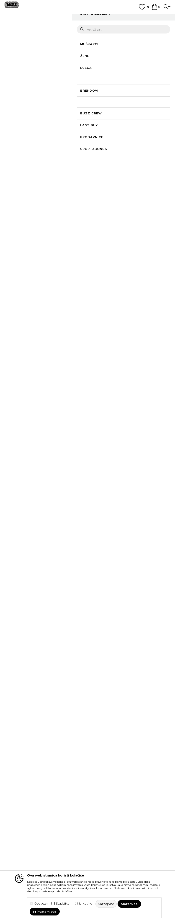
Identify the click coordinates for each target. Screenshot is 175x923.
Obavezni (41, 903)
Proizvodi (61, 28)
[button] (17, 77)
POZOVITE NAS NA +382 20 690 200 (88, 17)
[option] (87, 19)
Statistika (62, 903)
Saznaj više (74, 61)
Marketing (84, 903)
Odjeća (75, 28)
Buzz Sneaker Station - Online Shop (28, 28)
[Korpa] (154, 9)
